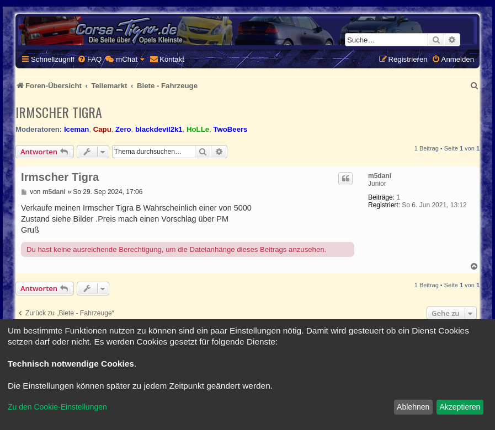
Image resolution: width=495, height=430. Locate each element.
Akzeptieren (459, 406)
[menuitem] (89, 59)
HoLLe (198, 129)
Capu (102, 129)
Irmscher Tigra (58, 112)
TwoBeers (230, 129)
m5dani (379, 176)
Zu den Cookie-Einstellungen (57, 406)
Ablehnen (413, 406)
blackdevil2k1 (159, 129)
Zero (123, 129)
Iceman (76, 129)
